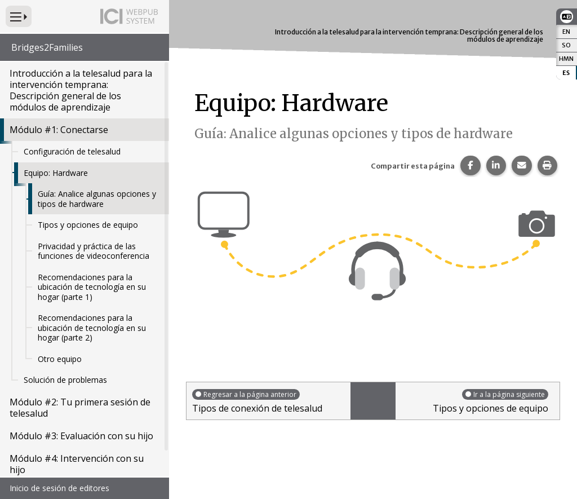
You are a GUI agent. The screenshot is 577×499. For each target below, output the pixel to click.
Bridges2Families (47, 47)
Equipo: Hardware (56, 172)
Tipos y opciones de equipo (88, 224)
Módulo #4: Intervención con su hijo (77, 464)
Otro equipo (60, 359)
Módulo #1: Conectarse (59, 129)
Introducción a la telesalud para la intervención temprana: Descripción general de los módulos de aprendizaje (81, 90)
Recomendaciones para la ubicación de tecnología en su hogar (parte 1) (92, 287)
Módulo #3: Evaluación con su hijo (81, 436)
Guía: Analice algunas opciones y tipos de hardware (97, 198)
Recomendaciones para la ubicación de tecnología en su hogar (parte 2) (92, 327)
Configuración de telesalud (72, 151)
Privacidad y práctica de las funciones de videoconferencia (93, 251)
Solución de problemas (65, 379)
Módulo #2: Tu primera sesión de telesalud (80, 407)
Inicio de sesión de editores (59, 488)
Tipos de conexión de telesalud (268, 401)
